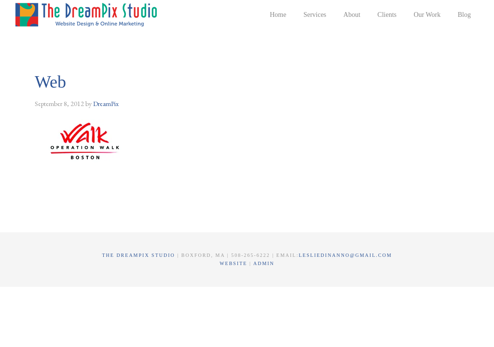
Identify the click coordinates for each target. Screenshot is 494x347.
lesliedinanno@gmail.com (345, 255)
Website (234, 263)
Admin (263, 263)
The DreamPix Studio (87, 14)
